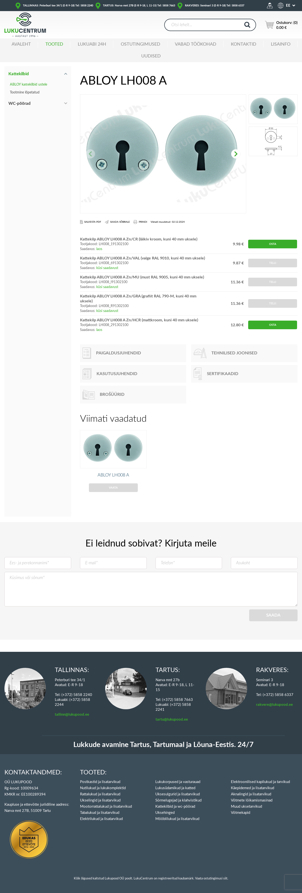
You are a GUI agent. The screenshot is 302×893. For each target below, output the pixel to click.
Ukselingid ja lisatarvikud (100, 800)
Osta (272, 244)
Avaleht (21, 44)
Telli (272, 263)
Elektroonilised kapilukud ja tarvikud (260, 782)
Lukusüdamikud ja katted (175, 788)
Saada (273, 623)
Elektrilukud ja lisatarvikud (101, 819)
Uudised (151, 56)
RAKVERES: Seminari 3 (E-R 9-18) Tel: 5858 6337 (214, 5)
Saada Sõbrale (117, 222)
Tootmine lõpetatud (25, 92)
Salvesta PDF (90, 222)
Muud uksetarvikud (246, 806)
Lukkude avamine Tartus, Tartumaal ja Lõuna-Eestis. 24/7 (163, 744)
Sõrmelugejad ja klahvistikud (178, 800)
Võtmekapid (240, 813)
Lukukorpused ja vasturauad (177, 782)
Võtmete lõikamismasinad (251, 800)
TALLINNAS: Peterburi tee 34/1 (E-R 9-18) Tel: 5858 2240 (58, 5)
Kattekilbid (18, 74)
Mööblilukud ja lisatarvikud (177, 819)
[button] (236, 154)
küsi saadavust (107, 268)
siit (225, 878)
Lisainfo (280, 44)
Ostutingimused (140, 44)
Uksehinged (165, 813)
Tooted (54, 44)
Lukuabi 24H (92, 44)
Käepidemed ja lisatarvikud (252, 788)
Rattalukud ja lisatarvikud (100, 794)
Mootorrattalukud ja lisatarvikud (106, 806)
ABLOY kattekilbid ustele (28, 84)
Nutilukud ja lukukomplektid (103, 788)
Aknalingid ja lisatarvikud (251, 794)
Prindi (140, 222)
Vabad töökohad (195, 44)
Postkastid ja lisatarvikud (100, 782)
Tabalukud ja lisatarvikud (99, 813)
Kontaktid (243, 44)
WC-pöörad (19, 103)
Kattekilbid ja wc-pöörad (175, 806)
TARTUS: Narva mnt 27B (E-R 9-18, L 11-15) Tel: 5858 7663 (139, 5)
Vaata (113, 495)
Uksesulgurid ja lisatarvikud (177, 794)
